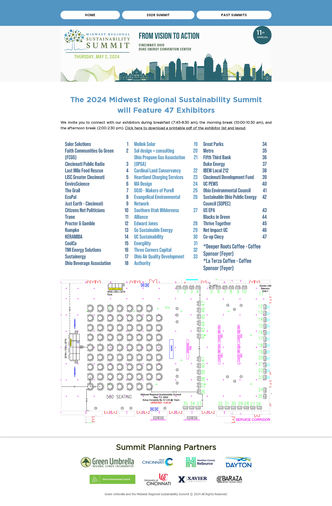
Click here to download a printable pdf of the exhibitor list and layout (185, 128)
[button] (234, 15)
